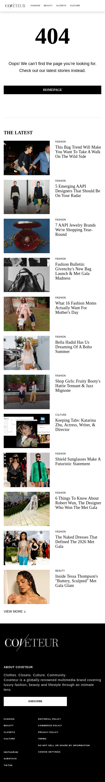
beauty (48, 5)
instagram (11, 752)
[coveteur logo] (15, 6)
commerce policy (50, 725)
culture (75, 5)
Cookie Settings (49, 752)
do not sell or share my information (64, 745)
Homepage (52, 90)
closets (61, 5)
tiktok (8, 765)
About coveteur (18, 667)
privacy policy (48, 732)
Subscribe (35, 701)
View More (15, 611)
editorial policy (49, 719)
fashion (35, 5)
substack (10, 758)
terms (42, 739)
